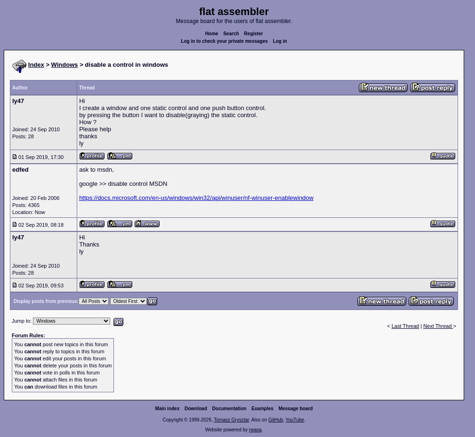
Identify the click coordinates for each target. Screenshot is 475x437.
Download (196, 408)
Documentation (229, 408)
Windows (64, 64)
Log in (280, 41)
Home (211, 33)
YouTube (294, 419)
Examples (262, 408)
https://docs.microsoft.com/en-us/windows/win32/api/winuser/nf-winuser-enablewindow (196, 197)
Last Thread (405, 326)
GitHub (275, 419)
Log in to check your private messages (224, 41)
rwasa (255, 429)
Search (231, 33)
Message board (296, 408)
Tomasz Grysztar (231, 419)
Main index (167, 408)
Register (253, 33)
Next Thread (438, 326)
